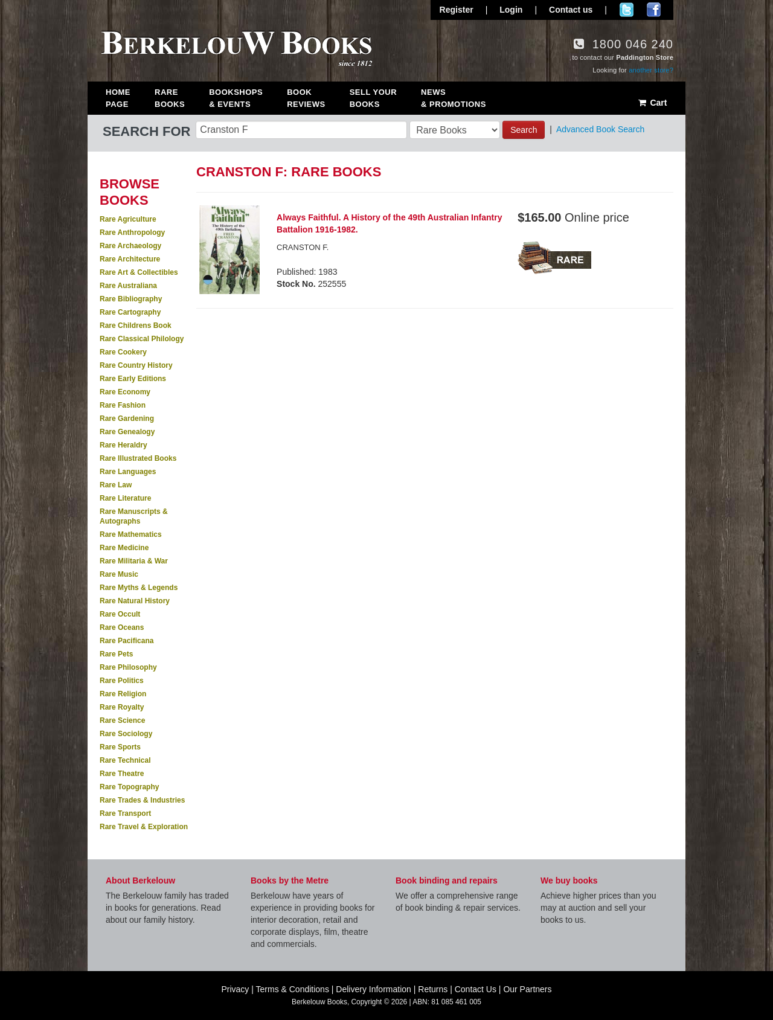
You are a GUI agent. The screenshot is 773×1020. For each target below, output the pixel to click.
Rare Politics (122, 680)
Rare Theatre (122, 773)
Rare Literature (125, 498)
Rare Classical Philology (142, 339)
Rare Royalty (122, 707)
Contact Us (475, 989)
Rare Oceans (122, 627)
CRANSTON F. (303, 247)
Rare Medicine (124, 548)
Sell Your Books (373, 98)
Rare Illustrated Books (138, 458)
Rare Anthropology (132, 232)
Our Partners (527, 989)
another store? (651, 70)
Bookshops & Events (236, 98)
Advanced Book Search (600, 129)
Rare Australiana (128, 285)
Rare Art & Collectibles (139, 272)
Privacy (235, 989)
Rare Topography (129, 787)
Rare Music (119, 574)
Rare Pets (116, 654)
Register (456, 9)
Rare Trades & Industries (142, 800)
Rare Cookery (123, 352)
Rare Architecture (130, 259)
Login (510, 9)
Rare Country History (136, 365)
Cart (652, 102)
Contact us (570, 9)
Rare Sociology (126, 734)
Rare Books (170, 98)
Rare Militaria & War (134, 561)
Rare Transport (125, 813)
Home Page (118, 98)
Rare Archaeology (130, 246)
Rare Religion (123, 694)
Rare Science (122, 720)
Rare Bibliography (131, 299)
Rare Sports (120, 747)
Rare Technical (125, 760)
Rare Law (116, 485)
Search (523, 130)
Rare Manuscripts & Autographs (134, 516)
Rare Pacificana (126, 641)
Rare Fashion (123, 405)
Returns (432, 989)
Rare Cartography (130, 312)
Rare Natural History (135, 601)
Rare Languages (128, 471)
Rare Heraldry (123, 445)
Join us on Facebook (653, 9)
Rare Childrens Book (136, 325)
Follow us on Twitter (626, 9)
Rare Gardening (127, 418)
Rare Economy (125, 392)
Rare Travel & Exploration (144, 827)
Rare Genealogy (127, 432)
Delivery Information (373, 989)
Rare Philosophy (128, 667)
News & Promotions (453, 98)
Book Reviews (306, 98)
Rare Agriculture (128, 219)
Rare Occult (120, 614)
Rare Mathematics (131, 534)
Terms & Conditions (292, 989)
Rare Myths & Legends (139, 587)
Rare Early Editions (133, 378)
